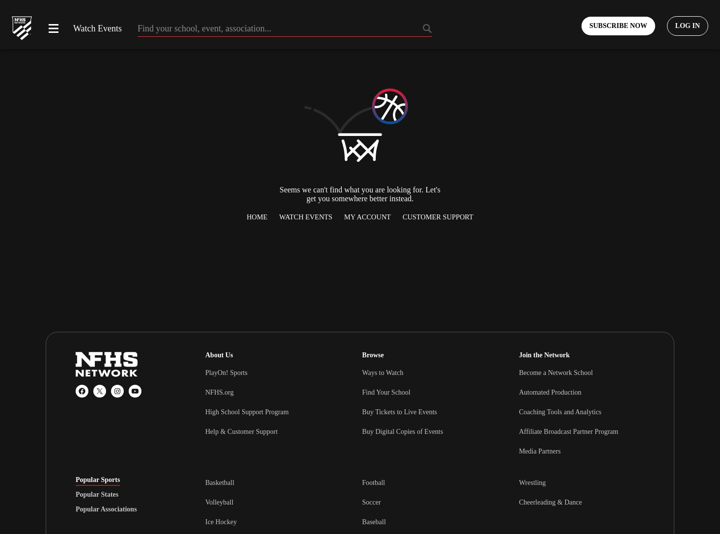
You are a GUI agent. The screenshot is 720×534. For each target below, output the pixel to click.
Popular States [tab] (97, 494)
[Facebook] (82, 391)
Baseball (374, 522)
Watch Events (97, 28)
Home (257, 217)
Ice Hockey (221, 522)
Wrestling (532, 482)
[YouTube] (135, 391)
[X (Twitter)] (99, 391)
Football (373, 482)
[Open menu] (53, 28)
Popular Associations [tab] (106, 509)
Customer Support (438, 217)
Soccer (371, 502)
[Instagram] (117, 391)
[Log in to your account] (687, 26)
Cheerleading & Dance (550, 502)
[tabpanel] (424, 502)
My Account (367, 217)
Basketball (219, 482)
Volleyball (219, 502)
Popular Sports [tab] (98, 480)
